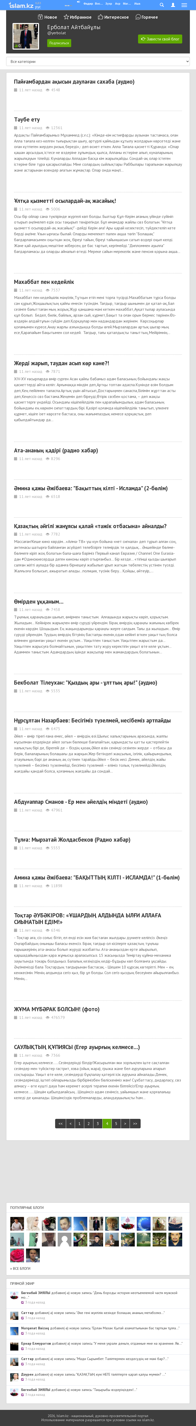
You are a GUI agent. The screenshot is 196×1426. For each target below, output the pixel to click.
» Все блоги (20, 1268)
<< (60, 1123)
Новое (50, 17)
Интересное (116, 17)
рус (38, 6)
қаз (38, 2)
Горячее (150, 17)
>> (135, 1123)
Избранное (81, 17)
